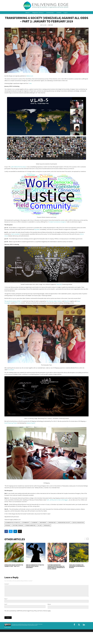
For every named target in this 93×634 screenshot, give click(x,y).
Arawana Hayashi (31, 423)
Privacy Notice (7, 629)
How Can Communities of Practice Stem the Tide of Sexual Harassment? (35, 566)
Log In (65, 12)
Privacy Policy (33, 612)
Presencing (52, 522)
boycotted (36, 229)
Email (5, 606)
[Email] (20, 531)
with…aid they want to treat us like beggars (57, 500)
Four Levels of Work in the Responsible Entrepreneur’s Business (77, 566)
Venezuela (47, 525)
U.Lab (40, 525)
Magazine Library (38, 12)
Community (50, 12)
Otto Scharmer (49, 301)
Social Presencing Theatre (10, 423)
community (26, 522)
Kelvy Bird (59, 284)
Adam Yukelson (58, 301)
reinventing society (64, 522)
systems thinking (18, 525)
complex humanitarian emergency (57, 222)
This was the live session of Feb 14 (12, 301)
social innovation (78, 522)
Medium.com (29, 76)
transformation (31, 525)
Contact (59, 12)
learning (35, 522)
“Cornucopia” (11, 369)
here (30, 83)
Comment (6, 584)
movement (43, 522)
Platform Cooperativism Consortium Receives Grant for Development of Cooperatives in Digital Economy (56, 567)
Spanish (8, 525)
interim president (15, 234)
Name (6, 600)
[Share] (6, 531)
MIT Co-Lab (18, 303)
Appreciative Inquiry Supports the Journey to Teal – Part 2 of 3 (13, 565)
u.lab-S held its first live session (18, 166)
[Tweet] (11, 531)
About (28, 12)
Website (49, 606)
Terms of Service (43, 612)
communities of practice (13, 522)
